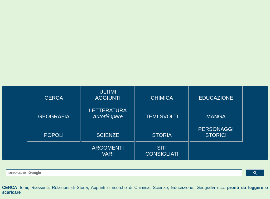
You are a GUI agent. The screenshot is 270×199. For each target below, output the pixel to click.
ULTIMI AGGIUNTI (108, 95)
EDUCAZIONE (216, 98)
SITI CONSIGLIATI (161, 151)
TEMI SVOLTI (162, 116)
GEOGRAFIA (54, 116)
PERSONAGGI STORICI (216, 132)
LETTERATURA (108, 113)
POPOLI (54, 135)
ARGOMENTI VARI (108, 151)
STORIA (162, 135)
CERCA (54, 98)
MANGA (215, 116)
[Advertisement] (135, 46)
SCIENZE (108, 135)
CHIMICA (162, 98)
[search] (123, 173)
